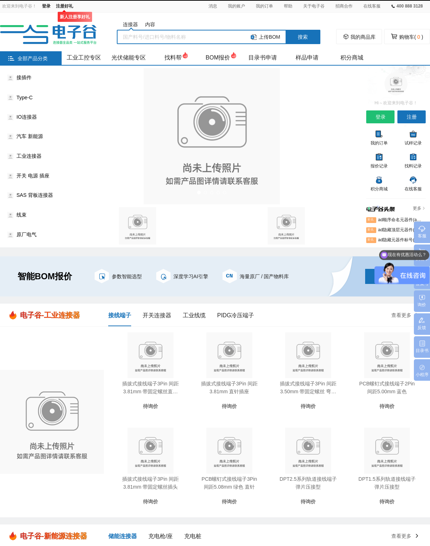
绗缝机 (119, 504)
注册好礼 (64, 6)
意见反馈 (188, 452)
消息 (213, 6)
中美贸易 (222, 504)
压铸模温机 (193, 504)
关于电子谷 (314, 6)
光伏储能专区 (128, 57)
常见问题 (188, 439)
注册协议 (230, 426)
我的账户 (236, 6)
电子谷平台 (92, 504)
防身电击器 (251, 504)
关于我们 (293, 426)
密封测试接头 (286, 504)
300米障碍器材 (351, 504)
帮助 (288, 6)
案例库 (138, 439)
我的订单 (264, 6)
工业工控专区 (84, 57)
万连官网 (47, 504)
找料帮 (173, 57)
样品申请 (307, 57)
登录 (46, 6)
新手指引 (188, 426)
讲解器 (382, 504)
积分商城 (351, 57)
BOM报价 (218, 57)
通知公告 (293, 439)
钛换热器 (318, 504)
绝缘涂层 (406, 504)
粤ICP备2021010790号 (269, 517)
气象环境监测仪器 (154, 504)
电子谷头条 (143, 452)
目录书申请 (262, 57)
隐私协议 (230, 439)
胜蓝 (69, 504)
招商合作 (344, 6)
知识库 (138, 426)
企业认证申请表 (240, 452)
